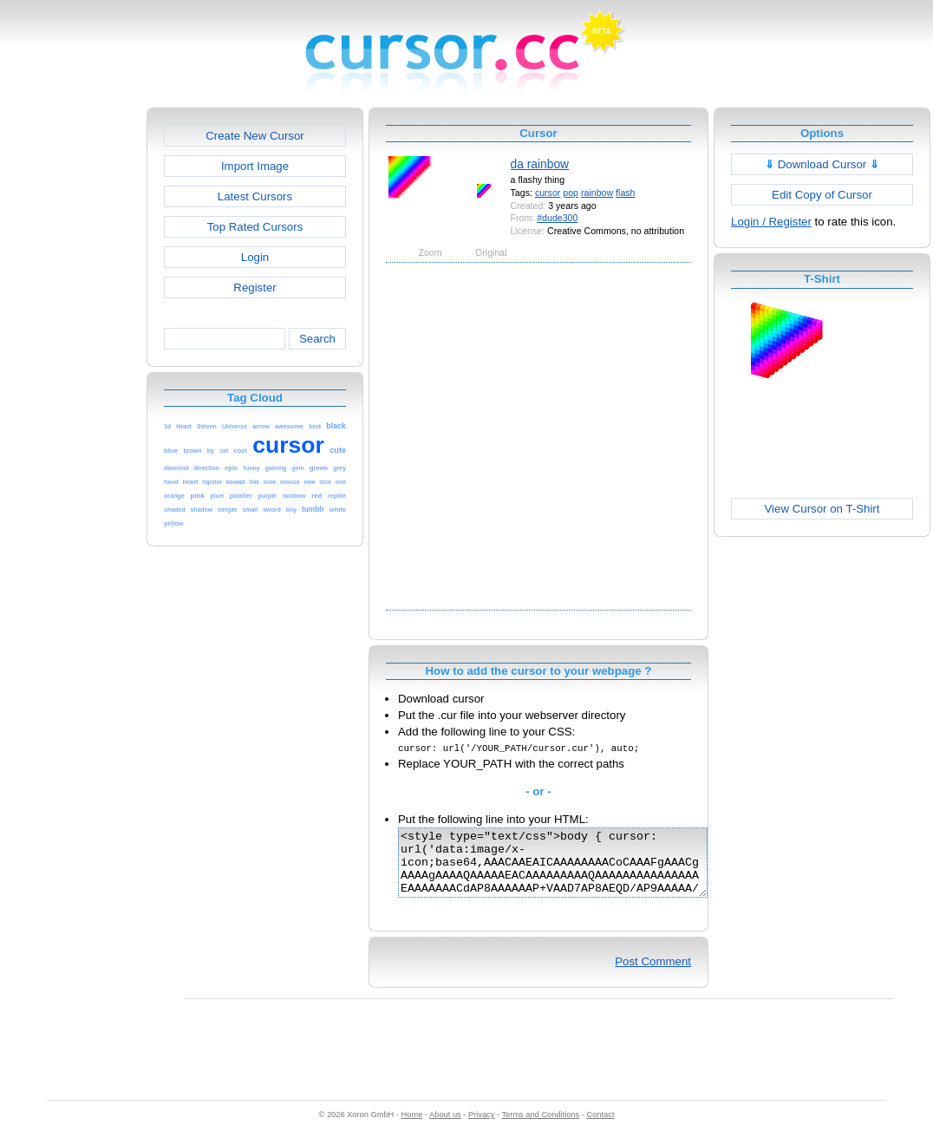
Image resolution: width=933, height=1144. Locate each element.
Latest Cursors (255, 196)
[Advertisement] (171, 435)
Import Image (255, 166)
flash (625, 192)
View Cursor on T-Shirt (822, 508)
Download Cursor (822, 164)
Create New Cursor (255, 135)
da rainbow (540, 164)
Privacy (481, 1127)
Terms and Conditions (540, 1127)
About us (445, 1127)
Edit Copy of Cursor (822, 194)
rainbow (597, 192)
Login (255, 257)
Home (412, 1127)
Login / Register (771, 221)
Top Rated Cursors (255, 226)
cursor (547, 192)
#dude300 (557, 217)
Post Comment (653, 974)
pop (570, 192)
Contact (601, 1127)
